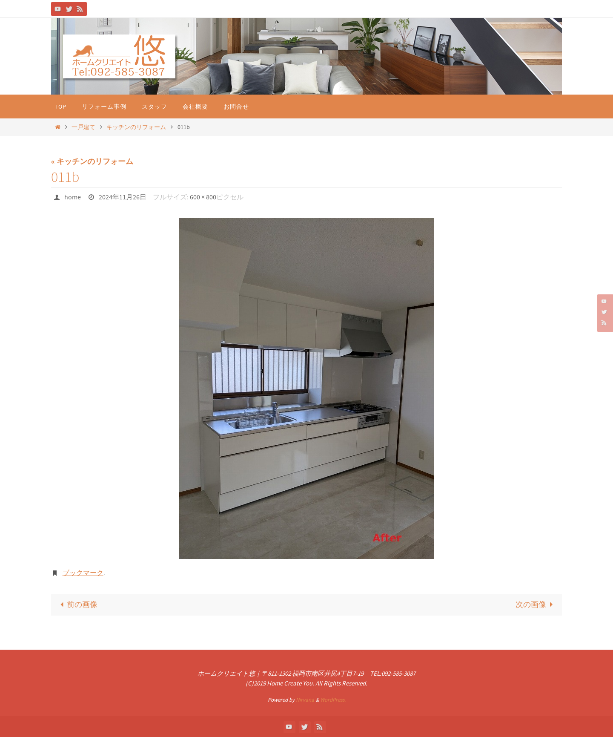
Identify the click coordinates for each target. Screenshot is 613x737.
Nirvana (305, 699)
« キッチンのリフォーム (92, 161)
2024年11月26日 (122, 197)
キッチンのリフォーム (136, 127)
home (72, 197)
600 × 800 (203, 197)
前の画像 (76, 604)
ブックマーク (83, 572)
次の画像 (536, 604)
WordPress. (333, 699)
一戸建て (83, 127)
